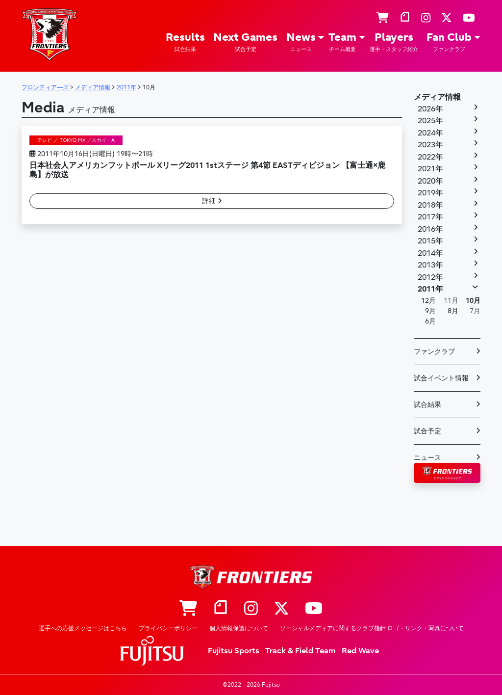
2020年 (430, 181)
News (301, 42)
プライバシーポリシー (168, 628)
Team (342, 42)
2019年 (430, 192)
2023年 (430, 144)
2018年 (430, 205)
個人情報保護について (238, 628)
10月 (473, 300)
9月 (430, 311)
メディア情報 (437, 97)
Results (185, 42)
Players (394, 42)
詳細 (212, 201)
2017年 (430, 217)
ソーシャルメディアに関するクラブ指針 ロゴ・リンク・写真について (372, 628)
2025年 (430, 120)
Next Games (245, 42)
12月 (428, 300)
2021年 (430, 168)
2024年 (430, 133)
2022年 (430, 157)
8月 (453, 311)
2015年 (430, 241)
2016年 (430, 229)
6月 (430, 321)
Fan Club (449, 42)
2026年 (430, 109)
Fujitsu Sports (233, 650)
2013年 (430, 265)
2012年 (430, 277)
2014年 (430, 253)
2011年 (430, 289)
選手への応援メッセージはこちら (83, 628)
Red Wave (360, 650)
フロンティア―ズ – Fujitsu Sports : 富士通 (49, 34)
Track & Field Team (300, 650)
